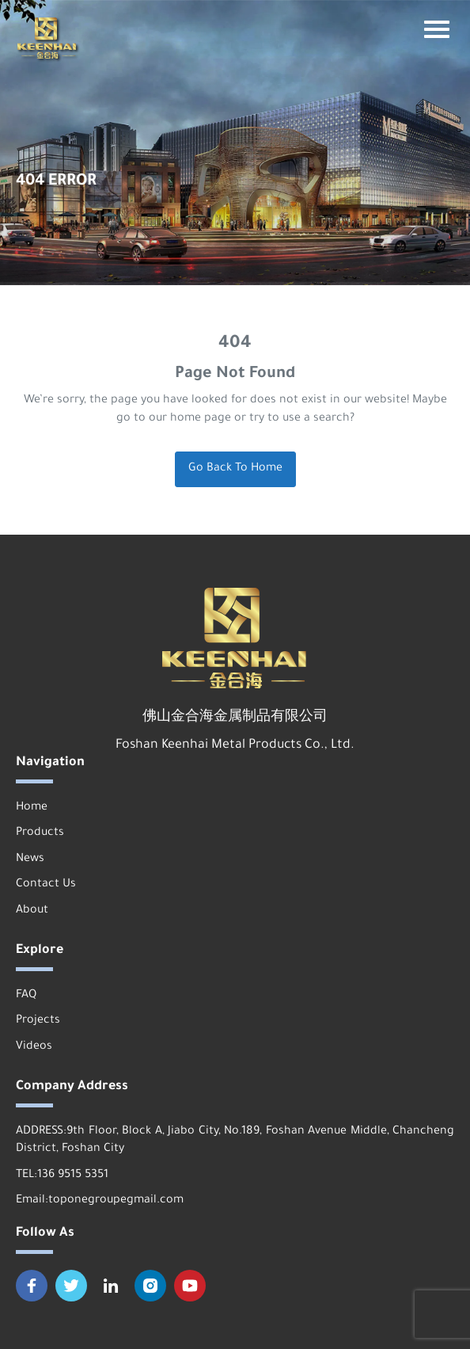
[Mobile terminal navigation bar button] (436, 29)
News (30, 859)
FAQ (26, 995)
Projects (38, 1021)
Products (40, 833)
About (32, 911)
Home (31, 808)
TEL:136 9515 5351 (62, 1175)
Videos (34, 1047)
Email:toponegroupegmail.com (100, 1201)
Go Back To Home (235, 469)
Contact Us (46, 884)
